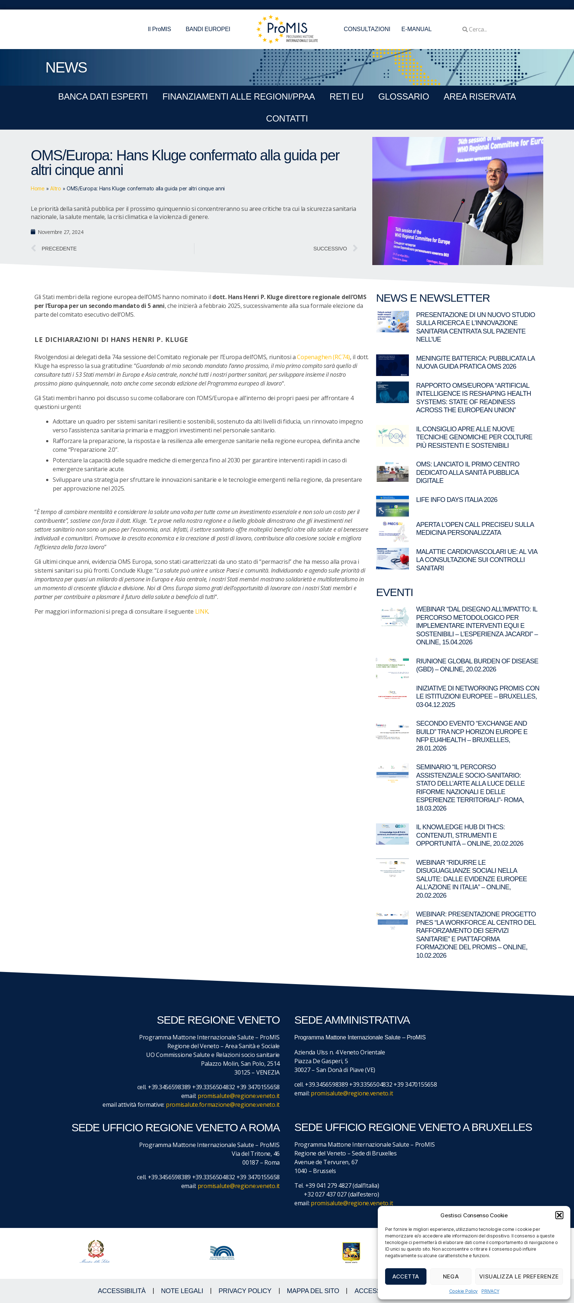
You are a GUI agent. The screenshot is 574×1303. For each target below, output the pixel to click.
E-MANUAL (416, 29)
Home (38, 188)
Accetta (405, 1276)
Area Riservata (480, 96)
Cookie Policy (463, 1291)
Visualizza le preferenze (519, 1276)
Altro (55, 188)
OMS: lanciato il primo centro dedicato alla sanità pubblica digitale (467, 472)
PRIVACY (490, 1291)
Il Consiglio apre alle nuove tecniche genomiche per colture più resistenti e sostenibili (474, 437)
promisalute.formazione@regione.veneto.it (223, 1105)
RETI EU (346, 96)
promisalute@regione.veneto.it (239, 1096)
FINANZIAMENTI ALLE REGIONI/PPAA (239, 96)
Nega (451, 1276)
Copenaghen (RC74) (323, 357)
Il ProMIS (161, 29)
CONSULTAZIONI (367, 29)
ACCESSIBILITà (122, 1291)
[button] (559, 1215)
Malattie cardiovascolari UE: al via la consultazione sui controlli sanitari (476, 560)
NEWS (66, 67)
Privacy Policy (245, 1291)
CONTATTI (287, 118)
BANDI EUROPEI (208, 29)
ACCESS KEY (374, 1291)
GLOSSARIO (403, 96)
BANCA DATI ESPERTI (103, 96)
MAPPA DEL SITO (313, 1291)
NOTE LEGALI (182, 1291)
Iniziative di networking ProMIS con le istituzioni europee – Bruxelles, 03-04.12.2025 (478, 696)
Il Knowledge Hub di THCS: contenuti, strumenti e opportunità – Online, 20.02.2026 (469, 835)
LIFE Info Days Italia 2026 (456, 499)
